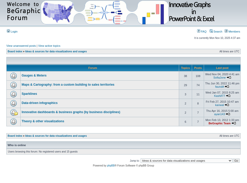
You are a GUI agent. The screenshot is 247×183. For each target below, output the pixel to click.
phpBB (111, 165)
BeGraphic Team (220, 123)
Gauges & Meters (34, 75)
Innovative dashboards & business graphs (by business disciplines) (71, 112)
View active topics (49, 45)
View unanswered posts (21, 45)
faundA (219, 86)
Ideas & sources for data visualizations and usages (56, 51)
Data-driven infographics (39, 103)
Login (12, 31)
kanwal (219, 104)
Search (216, 31)
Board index (15, 51)
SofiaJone (219, 77)
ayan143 (219, 114)
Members (232, 31)
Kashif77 (219, 95)
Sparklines (29, 94)
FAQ (202, 31)
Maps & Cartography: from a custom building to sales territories (68, 84)
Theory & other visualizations (43, 121)
